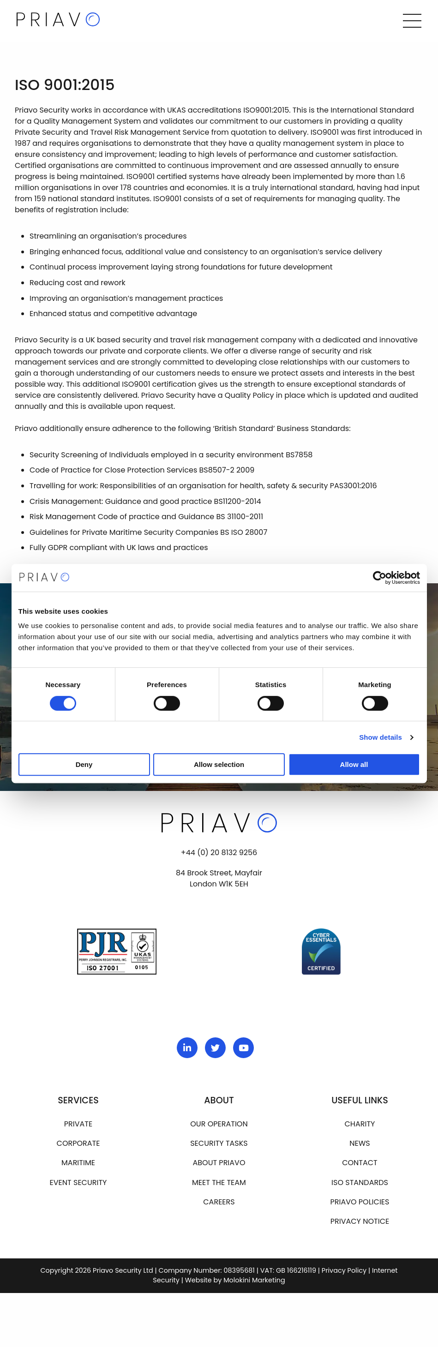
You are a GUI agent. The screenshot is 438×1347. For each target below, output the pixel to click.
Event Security (78, 1183)
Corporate (78, 1143)
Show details (380, 737)
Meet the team (219, 1183)
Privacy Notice (359, 1221)
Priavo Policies (359, 1202)
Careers (218, 1202)
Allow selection (219, 764)
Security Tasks (219, 1143)
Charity (360, 1124)
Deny (84, 764)
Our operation (218, 1124)
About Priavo (218, 1163)
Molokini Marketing (254, 1280)
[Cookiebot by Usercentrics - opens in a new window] (379, 578)
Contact (360, 1163)
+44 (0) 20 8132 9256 (219, 853)
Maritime (78, 1163)
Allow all (354, 764)
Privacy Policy (344, 1270)
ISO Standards (359, 1183)
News (359, 1143)
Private (78, 1124)
